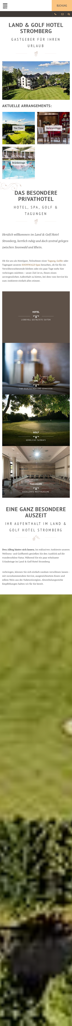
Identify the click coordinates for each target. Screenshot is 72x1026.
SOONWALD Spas (31, 264)
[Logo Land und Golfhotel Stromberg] (23, 6)
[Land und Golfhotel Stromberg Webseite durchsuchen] (69, 14)
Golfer (60, 260)
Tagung (51, 260)
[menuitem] (69, 14)
